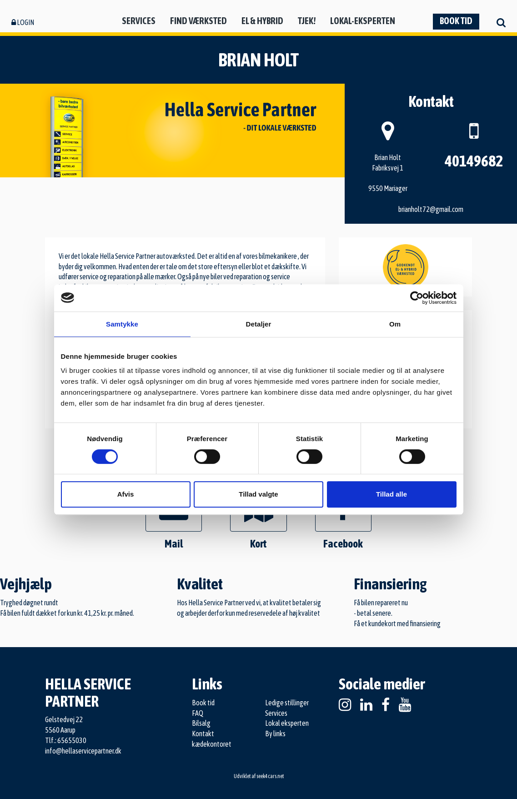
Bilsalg (201, 723)
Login (22, 22)
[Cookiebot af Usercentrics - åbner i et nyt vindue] (417, 298)
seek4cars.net (270, 776)
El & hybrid (262, 20)
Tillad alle (391, 494)
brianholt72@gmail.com (430, 209)
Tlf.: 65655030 (65, 740)
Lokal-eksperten (362, 20)
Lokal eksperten (287, 723)
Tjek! (307, 20)
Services (139, 20)
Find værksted (198, 20)
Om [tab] (395, 324)
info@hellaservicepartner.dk (83, 751)
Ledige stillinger (287, 702)
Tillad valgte (258, 494)
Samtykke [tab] (122, 324)
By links (275, 733)
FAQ (197, 713)
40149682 (474, 161)
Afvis (125, 494)
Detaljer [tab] (258, 324)
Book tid (456, 20)
